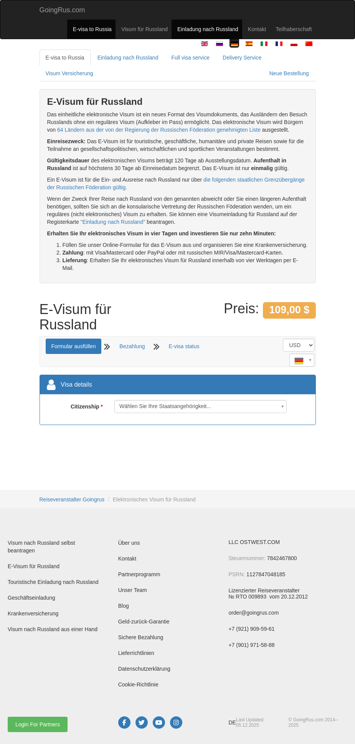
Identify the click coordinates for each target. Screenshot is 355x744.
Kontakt (257, 29)
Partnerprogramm (139, 574)
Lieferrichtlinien (136, 653)
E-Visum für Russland (33, 566)
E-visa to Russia (92, 29)
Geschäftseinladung (31, 598)
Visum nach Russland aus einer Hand (52, 629)
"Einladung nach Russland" (113, 222)
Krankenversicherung (33, 613)
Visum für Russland (144, 29)
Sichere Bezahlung (140, 637)
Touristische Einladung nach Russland (53, 582)
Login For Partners (37, 724)
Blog (123, 606)
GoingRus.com (62, 10)
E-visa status (183, 346)
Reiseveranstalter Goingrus (72, 499)
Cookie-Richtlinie (138, 684)
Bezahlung (132, 346)
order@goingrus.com (253, 613)
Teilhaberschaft (294, 29)
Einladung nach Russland (207, 29)
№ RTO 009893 (247, 597)
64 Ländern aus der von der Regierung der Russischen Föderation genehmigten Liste (159, 130)
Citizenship (85, 406)
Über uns (129, 543)
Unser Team (132, 590)
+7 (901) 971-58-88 (251, 645)
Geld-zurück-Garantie (144, 621)
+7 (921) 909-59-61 (251, 629)
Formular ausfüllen (73, 346)
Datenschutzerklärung (144, 669)
